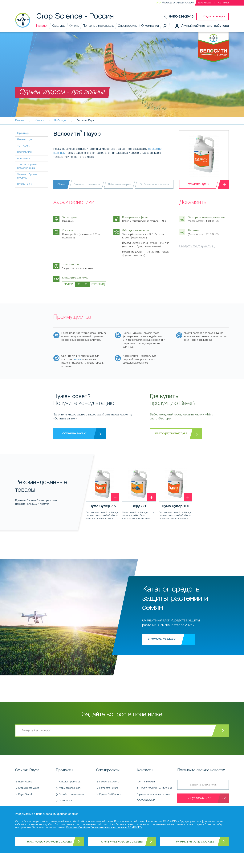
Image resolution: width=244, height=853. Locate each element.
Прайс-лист (65, 801)
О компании (150, 25)
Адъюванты (23, 158)
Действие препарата (119, 184)
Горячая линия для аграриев (155, 798)
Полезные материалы (98, 25)
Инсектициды (25, 139)
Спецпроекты (127, 25)
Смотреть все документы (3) (197, 246)
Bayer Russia (25, 782)
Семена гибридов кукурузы (27, 176)
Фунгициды (23, 146)
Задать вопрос (214, 16)
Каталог (42, 25)
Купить (74, 25)
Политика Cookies (76, 827)
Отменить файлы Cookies (122, 841)
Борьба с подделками (71, 794)
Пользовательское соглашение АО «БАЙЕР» (116, 827)
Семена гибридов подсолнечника (27, 166)
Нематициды (24, 184)
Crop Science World (28, 788)
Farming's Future (108, 788)
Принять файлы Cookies (194, 841)
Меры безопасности (70, 788)
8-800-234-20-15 (181, 16)
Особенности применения (154, 184)
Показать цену (198, 184)
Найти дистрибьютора (171, 434)
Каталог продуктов (69, 782)
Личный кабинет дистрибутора (205, 25)
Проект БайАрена (109, 782)
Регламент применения (87, 184)
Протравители (25, 152)
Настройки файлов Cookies (49, 841)
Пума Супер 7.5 (102, 506)
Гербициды (23, 133)
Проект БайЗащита (110, 794)
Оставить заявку (74, 434)
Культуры (58, 25)
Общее (61, 184)
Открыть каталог (162, 639)
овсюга (77, 359)
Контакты (223, 3)
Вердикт (139, 506)
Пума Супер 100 (175, 506)
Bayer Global (204, 3)
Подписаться (199, 798)
